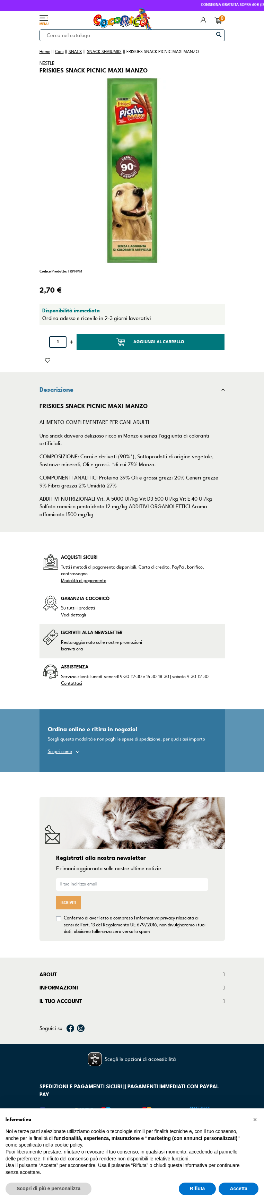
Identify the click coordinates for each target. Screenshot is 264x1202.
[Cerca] (132, 35)
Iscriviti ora (72, 649)
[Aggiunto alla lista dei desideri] (47, 360)
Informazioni (58, 988)
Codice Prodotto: (53, 271)
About (48, 974)
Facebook (70, 1028)
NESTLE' (47, 63)
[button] (255, 1119)
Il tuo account (60, 1001)
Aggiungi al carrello (150, 342)
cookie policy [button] (68, 1145)
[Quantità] (58, 342)
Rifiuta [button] (197, 1188)
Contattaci (71, 683)
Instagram (81, 1028)
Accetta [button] (238, 1188)
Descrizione (56, 389)
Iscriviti (68, 903)
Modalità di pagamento (83, 580)
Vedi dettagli (73, 615)
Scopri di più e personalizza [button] (48, 1188)
